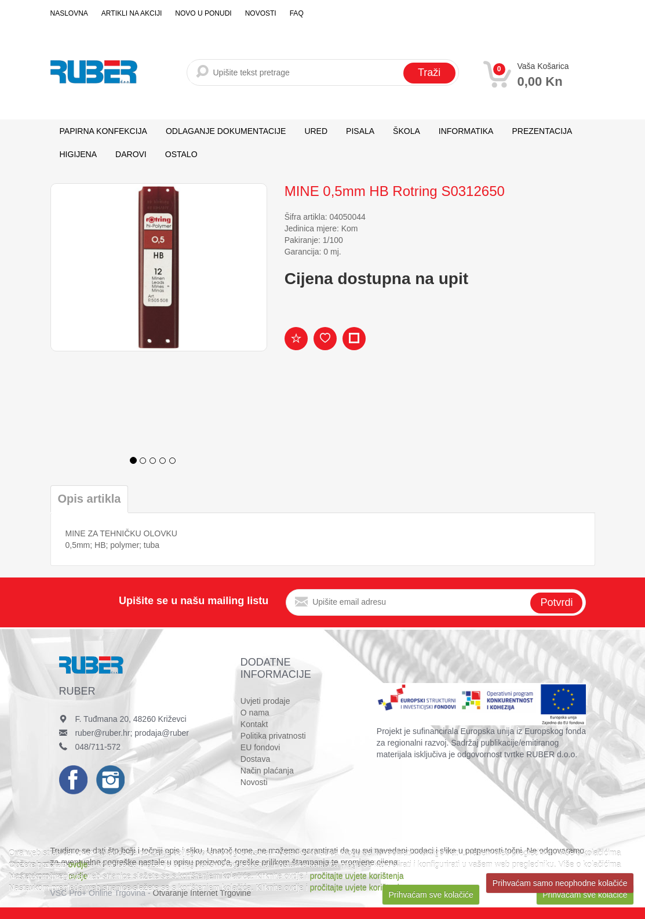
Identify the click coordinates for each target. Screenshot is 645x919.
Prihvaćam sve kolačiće (431, 894)
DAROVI (131, 154)
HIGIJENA (78, 154)
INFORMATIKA (466, 131)
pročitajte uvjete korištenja (357, 876)
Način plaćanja (267, 770)
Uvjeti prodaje (265, 701)
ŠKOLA (406, 131)
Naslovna (69, 13)
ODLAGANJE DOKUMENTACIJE (226, 131)
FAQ (297, 13)
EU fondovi (260, 747)
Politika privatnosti (273, 735)
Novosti (260, 13)
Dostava (255, 759)
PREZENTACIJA (542, 131)
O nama (254, 712)
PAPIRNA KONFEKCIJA (103, 131)
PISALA (360, 131)
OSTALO (181, 154)
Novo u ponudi (203, 13)
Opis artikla (89, 498)
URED (315, 131)
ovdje (78, 864)
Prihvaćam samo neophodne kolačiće (560, 883)
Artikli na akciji (131, 13)
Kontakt (254, 724)
